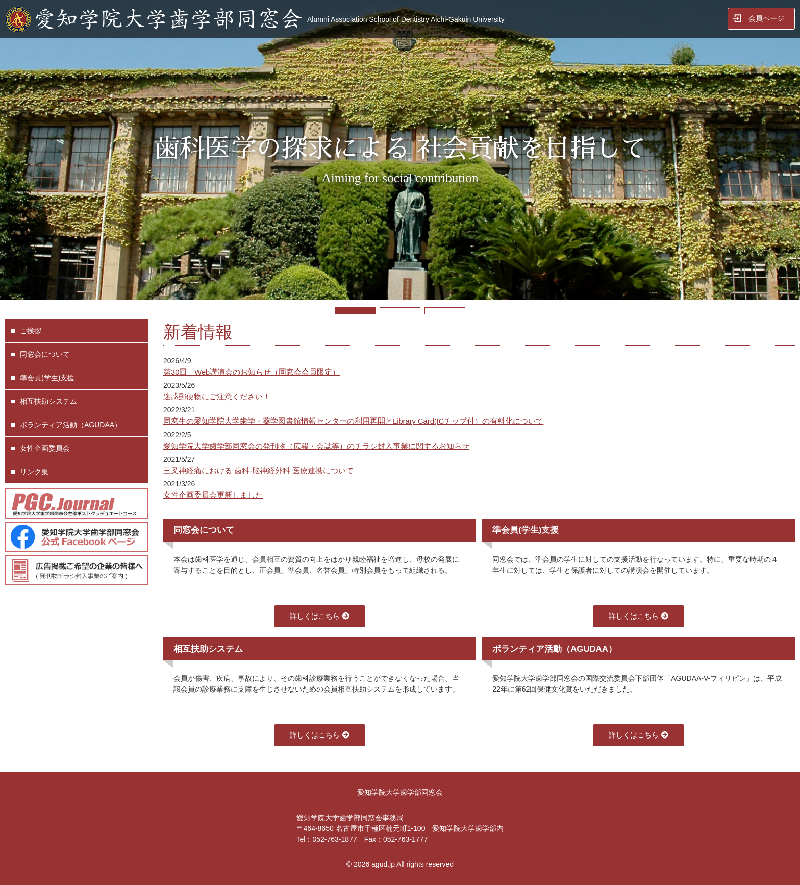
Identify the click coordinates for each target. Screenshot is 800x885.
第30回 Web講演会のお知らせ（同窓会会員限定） (251, 372)
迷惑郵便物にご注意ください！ (216, 396)
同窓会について (45, 354)
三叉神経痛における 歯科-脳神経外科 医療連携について (258, 470)
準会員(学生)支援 (47, 378)
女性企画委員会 (45, 448)
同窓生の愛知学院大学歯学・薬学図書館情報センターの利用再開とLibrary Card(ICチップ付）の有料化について (353, 421)
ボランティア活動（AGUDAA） (70, 425)
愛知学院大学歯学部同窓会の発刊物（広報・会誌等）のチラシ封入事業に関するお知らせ (316, 446)
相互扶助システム (48, 401)
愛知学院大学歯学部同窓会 (400, 792)
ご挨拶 (30, 331)
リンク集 (34, 472)
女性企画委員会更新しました (213, 495)
